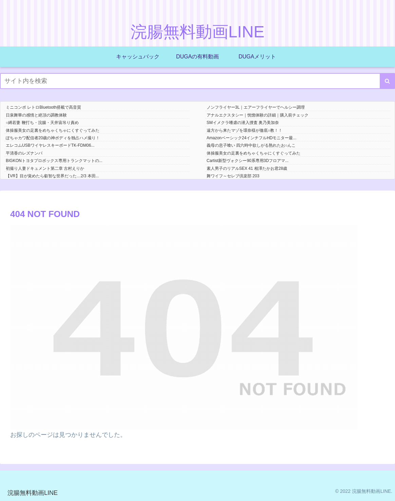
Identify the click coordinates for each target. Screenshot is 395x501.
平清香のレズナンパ (24, 153)
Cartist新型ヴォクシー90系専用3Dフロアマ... (247, 160)
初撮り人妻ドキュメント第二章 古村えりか (45, 168)
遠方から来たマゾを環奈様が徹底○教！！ (244, 130)
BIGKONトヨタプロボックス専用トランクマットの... (54, 160)
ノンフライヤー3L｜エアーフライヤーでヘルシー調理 (256, 107)
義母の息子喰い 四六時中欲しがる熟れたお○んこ (251, 145)
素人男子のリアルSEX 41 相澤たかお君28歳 (247, 168)
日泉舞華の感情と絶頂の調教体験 (36, 115)
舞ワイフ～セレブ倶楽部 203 (233, 176)
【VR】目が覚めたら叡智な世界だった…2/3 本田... (52, 176)
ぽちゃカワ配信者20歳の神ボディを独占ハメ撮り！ (53, 138)
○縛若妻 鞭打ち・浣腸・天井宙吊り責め (42, 122)
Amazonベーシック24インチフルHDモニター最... (252, 138)
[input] (197, 81)
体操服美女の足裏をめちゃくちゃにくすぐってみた (52, 130)
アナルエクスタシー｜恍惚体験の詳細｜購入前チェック (257, 115)
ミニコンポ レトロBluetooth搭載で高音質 (43, 107)
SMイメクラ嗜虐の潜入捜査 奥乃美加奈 (243, 122)
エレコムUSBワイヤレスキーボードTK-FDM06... (50, 145)
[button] (387, 81)
